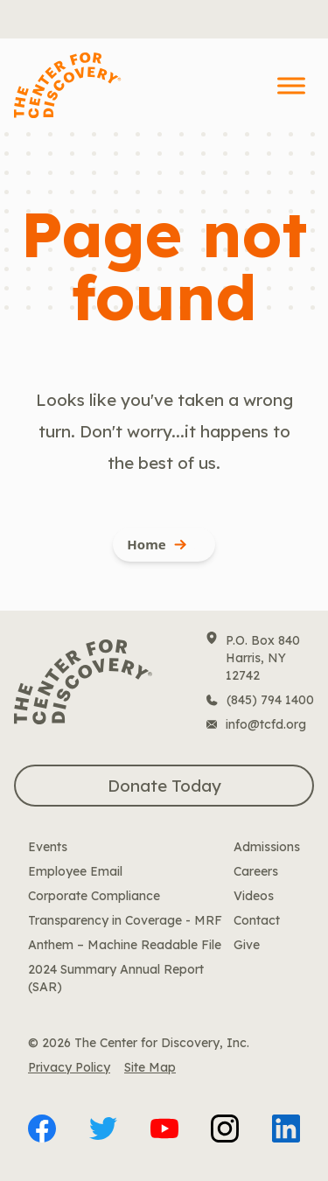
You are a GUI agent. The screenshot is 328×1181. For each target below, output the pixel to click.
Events (47, 847)
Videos (254, 896)
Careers (256, 871)
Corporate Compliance (94, 896)
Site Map (150, 1067)
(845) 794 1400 (270, 700)
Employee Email (75, 871)
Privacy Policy (69, 1067)
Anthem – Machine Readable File (124, 945)
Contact (257, 920)
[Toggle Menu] (291, 85)
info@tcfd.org (266, 724)
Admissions (267, 847)
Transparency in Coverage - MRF (125, 920)
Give (247, 945)
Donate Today (164, 785)
